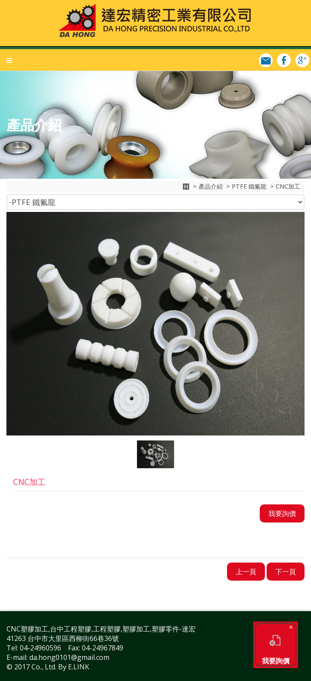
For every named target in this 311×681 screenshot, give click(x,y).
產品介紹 (211, 186)
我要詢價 (276, 645)
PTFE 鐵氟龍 (249, 186)
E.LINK (78, 667)
